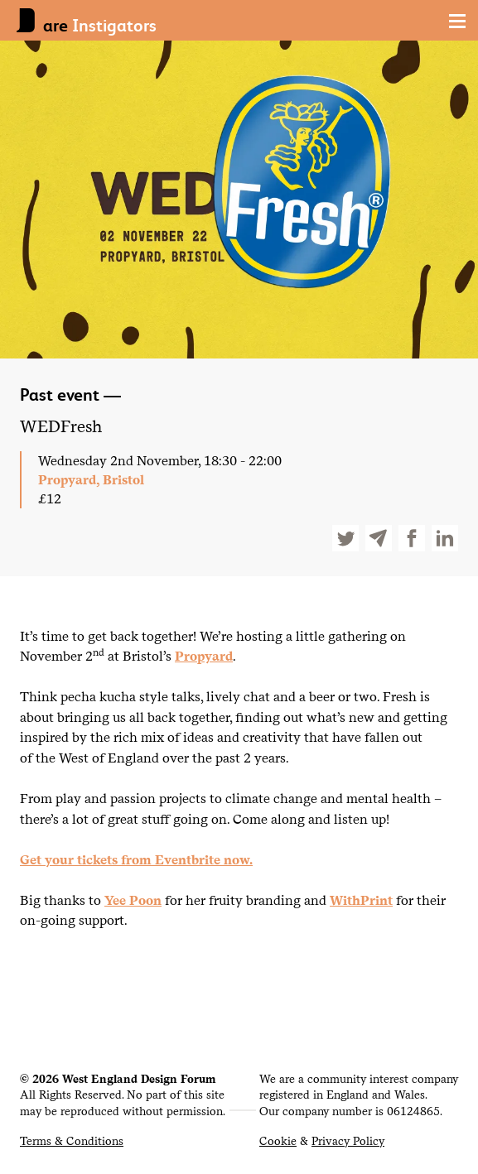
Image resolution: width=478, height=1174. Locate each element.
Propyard (204, 655)
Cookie (278, 1141)
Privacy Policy (347, 1141)
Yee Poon (133, 900)
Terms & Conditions (71, 1141)
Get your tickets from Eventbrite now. (136, 859)
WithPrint (361, 900)
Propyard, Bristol (91, 479)
